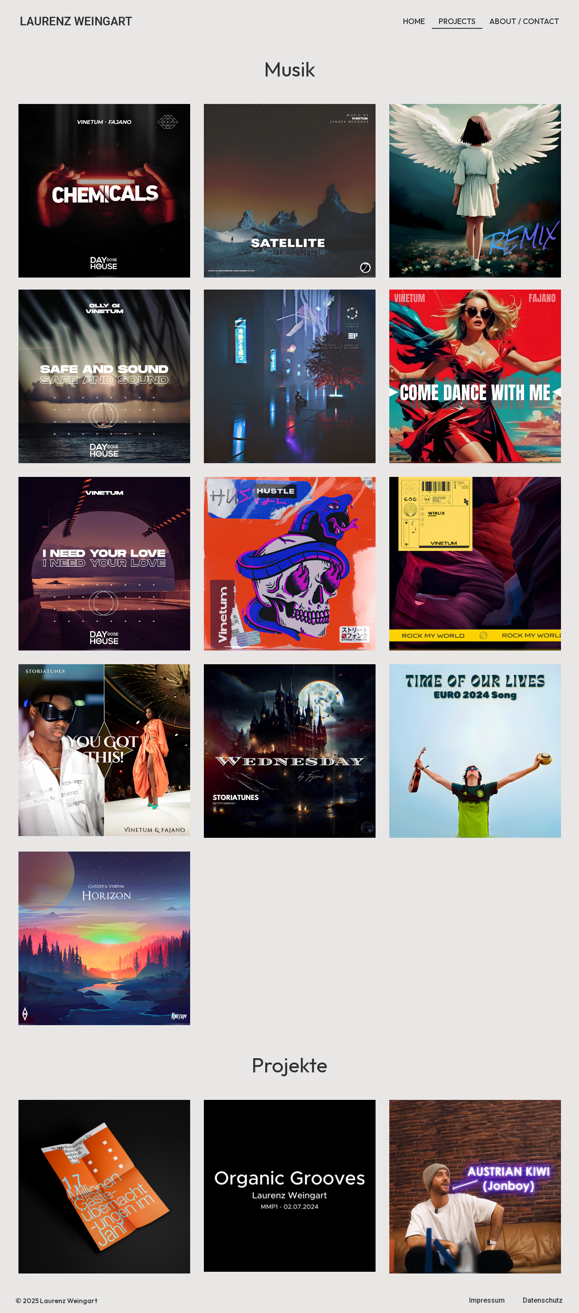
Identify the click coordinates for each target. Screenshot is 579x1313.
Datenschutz (543, 1300)
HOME (414, 21)
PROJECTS (457, 21)
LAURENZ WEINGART (76, 21)
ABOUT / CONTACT (524, 21)
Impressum (487, 1300)
